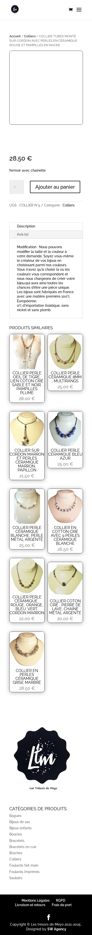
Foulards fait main (23, 865)
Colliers (30, 36)
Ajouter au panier (55, 187)
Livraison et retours (30, 905)
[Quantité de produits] (16, 187)
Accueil (15, 36)
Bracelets (17, 841)
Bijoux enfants (20, 828)
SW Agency (56, 929)
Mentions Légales (36, 900)
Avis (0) (22, 234)
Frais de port (62, 905)
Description (26, 226)
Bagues (15, 816)
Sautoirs (15, 878)
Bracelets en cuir (22, 847)
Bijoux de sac (19, 822)
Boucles (15, 834)
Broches (15, 853)
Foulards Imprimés (24, 872)
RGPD (60, 900)
